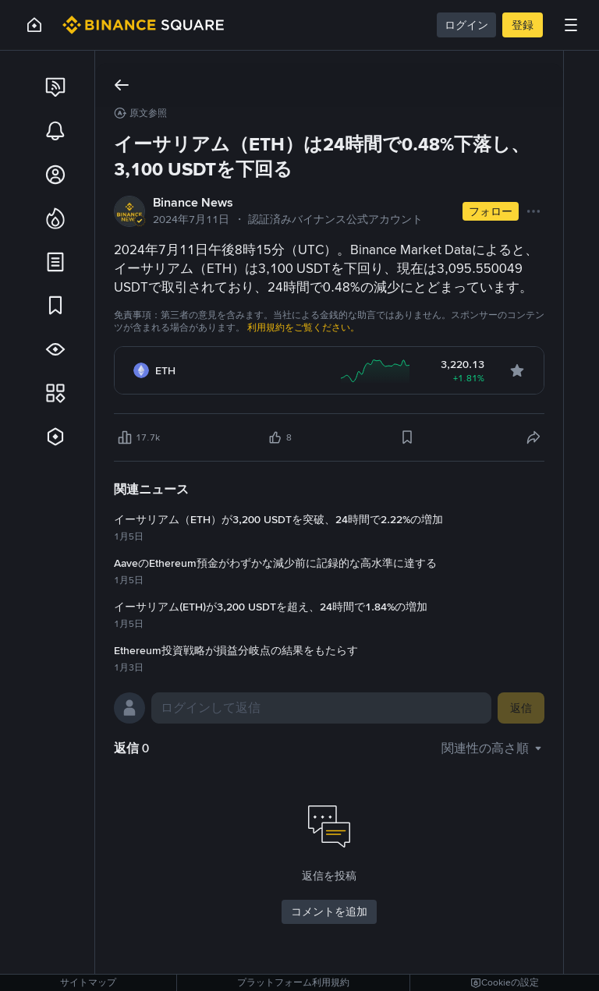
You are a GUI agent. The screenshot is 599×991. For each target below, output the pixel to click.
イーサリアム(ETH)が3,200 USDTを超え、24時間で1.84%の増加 (270, 607)
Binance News (193, 202)
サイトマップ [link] (88, 982)
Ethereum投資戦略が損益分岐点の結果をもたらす (236, 650)
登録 (522, 25)
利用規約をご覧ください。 (303, 327)
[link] (55, 87)
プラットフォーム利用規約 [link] (293, 982)
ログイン (466, 25)
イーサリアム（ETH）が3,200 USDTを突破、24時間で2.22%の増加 (278, 519)
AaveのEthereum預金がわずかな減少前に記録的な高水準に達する (275, 563)
